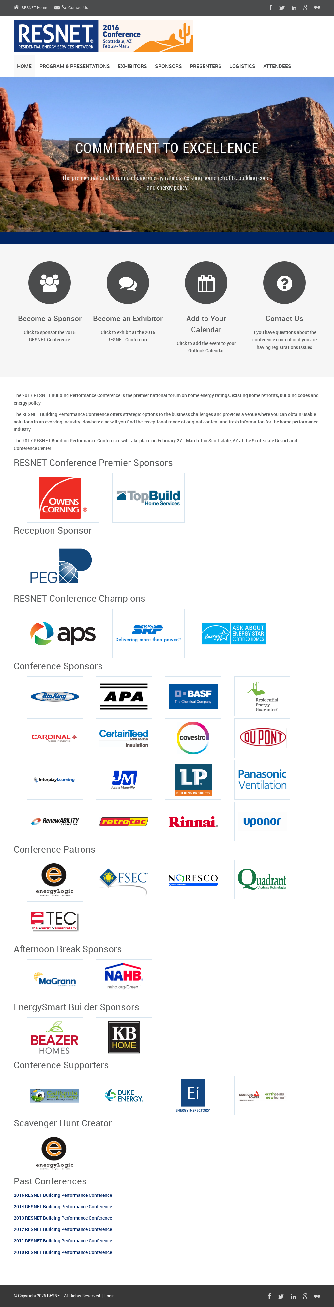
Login (109, 1296)
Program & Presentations (74, 66)
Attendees (277, 66)
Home (24, 66)
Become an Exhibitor (128, 319)
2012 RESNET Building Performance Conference (63, 1229)
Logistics (242, 66)
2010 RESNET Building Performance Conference (63, 1252)
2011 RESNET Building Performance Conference (63, 1241)
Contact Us (71, 8)
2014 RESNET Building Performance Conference (63, 1206)
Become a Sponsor (50, 319)
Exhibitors (132, 66)
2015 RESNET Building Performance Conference (63, 1195)
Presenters (205, 66)
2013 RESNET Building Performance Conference (63, 1218)
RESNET (54, 1296)
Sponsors (168, 66)
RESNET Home (30, 8)
